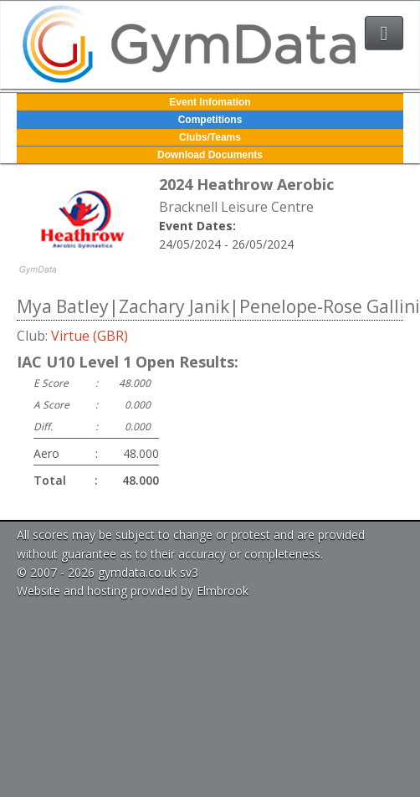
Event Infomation (209, 102)
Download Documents (210, 155)
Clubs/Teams (210, 137)
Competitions (210, 120)
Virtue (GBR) (89, 336)
